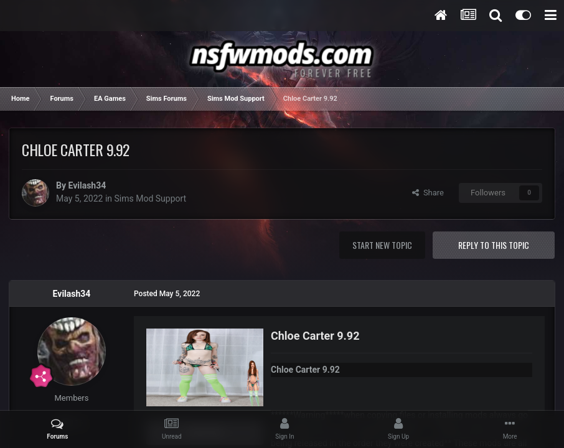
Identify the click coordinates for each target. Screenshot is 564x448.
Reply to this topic (493, 244)
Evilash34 (87, 185)
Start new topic (382, 244)
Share (428, 192)
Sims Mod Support (151, 198)
